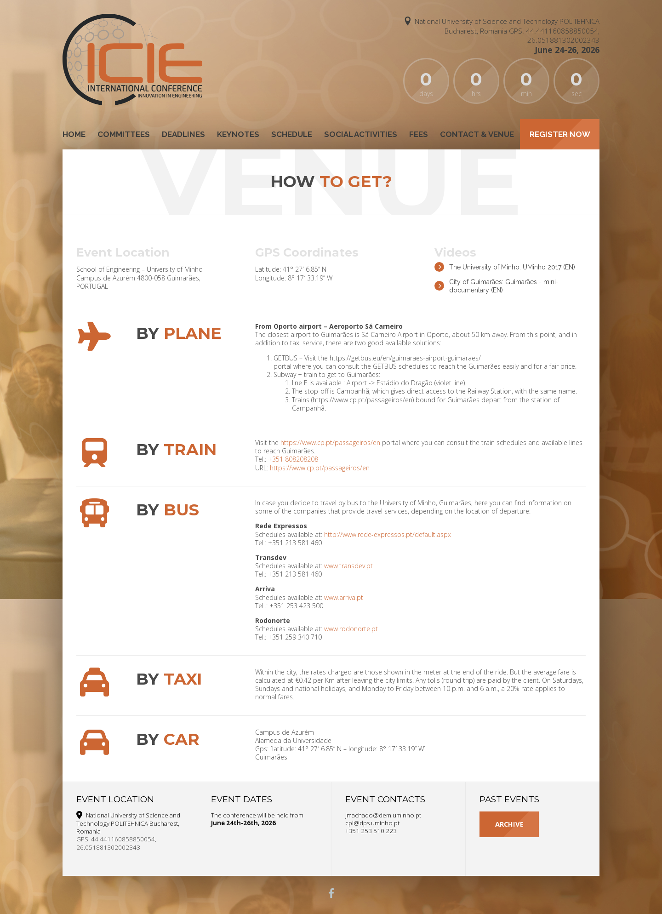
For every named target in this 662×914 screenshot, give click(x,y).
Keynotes (238, 134)
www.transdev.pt (348, 565)
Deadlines (183, 134)
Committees (123, 134)
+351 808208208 (293, 459)
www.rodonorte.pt (351, 628)
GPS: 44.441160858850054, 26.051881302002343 (554, 35)
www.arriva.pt (343, 597)
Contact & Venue (477, 134)
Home (74, 134)
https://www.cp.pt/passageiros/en (330, 442)
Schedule (291, 134)
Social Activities (360, 134)
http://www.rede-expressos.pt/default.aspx (387, 534)
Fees (418, 134)
